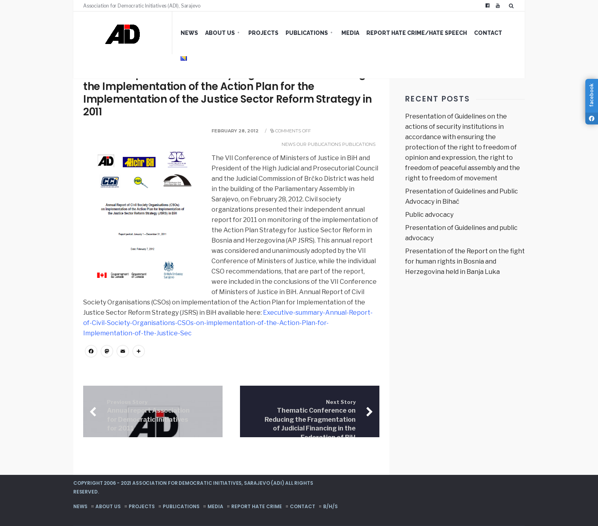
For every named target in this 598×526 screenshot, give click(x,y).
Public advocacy (429, 214)
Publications (307, 33)
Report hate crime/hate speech (416, 33)
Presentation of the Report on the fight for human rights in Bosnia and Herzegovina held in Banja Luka (465, 261)
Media (350, 33)
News (189, 33)
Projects (263, 33)
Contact (488, 33)
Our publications (319, 144)
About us (220, 33)
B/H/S (330, 506)
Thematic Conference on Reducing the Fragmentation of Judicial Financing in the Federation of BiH (310, 420)
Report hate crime (256, 506)
